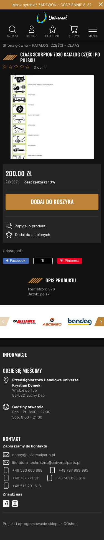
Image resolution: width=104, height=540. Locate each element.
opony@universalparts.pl (33, 454)
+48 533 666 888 (27, 470)
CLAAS (73, 45)
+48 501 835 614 (70, 478)
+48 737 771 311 (26, 478)
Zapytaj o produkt (30, 226)
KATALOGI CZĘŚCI (47, 45)
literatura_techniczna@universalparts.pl (46, 462)
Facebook (18, 260)
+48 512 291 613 (26, 486)
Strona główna (15, 45)
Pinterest (72, 260)
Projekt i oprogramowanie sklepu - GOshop (40, 523)
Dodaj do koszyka (52, 201)
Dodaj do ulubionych (32, 234)
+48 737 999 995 (73, 470)
